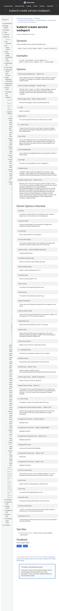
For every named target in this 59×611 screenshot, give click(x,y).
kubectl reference (41, 20)
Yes (19, 546)
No (25, 546)
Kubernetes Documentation (25, 18)
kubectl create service (26, 533)
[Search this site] (6, 19)
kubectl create (52, 20)
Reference (37, 18)
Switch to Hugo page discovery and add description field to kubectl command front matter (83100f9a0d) (36, 558)
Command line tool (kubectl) (26, 20)
